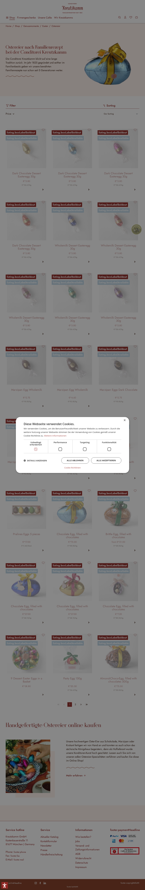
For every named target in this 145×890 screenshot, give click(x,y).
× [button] (124, 420)
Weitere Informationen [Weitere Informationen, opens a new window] (55, 435)
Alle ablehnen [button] (75, 460)
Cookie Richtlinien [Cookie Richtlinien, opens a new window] (72, 467)
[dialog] (72, 445)
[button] (35, 460)
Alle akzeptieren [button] (106, 460)
